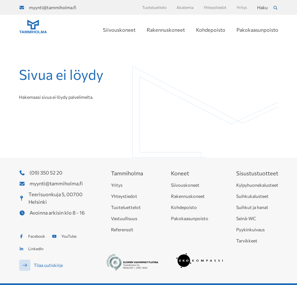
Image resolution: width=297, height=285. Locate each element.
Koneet (180, 173)
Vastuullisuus (124, 218)
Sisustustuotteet (257, 173)
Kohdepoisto (210, 30)
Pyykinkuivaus (250, 229)
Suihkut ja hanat (252, 207)
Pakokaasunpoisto (257, 30)
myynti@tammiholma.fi (52, 7)
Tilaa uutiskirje (48, 265)
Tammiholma (127, 173)
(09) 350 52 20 (46, 172)
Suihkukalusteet (252, 196)
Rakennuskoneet (166, 30)
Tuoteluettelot (126, 207)
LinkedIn (36, 248)
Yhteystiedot (124, 196)
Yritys (116, 185)
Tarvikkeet (246, 240)
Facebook (36, 236)
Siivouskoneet (119, 30)
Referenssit (122, 229)
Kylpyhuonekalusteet (257, 185)
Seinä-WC (246, 218)
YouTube (68, 236)
